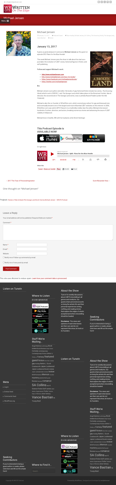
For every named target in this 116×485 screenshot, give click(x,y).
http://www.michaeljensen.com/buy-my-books (58, 77)
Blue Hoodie (70, 35)
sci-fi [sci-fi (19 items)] (49, 385)
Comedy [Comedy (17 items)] (35, 351)
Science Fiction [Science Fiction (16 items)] (37, 389)
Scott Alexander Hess (101, 181)
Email (5, 249)
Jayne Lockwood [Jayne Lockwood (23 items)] (47, 366)
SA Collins (87, 35)
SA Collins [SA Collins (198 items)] (39, 385)
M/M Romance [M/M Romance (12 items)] (37, 375)
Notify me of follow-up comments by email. (20, 257)
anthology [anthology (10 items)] (45, 346)
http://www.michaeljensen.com (53, 74)
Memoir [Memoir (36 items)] (45, 374)
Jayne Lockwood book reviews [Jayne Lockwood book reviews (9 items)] (40, 372)
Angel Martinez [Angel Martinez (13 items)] (37, 346)
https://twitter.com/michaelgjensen (54, 82)
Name (5, 245)
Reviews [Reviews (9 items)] (39, 381)
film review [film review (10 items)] (50, 361)
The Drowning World (97, 35)
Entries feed (8, 392)
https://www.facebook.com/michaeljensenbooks (59, 79)
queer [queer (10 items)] (48, 378)
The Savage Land (109, 35)
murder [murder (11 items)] (52, 375)
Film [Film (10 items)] (46, 361)
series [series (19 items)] (49, 389)
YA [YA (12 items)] (54, 398)
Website (6, 254)
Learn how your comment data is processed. (49, 278)
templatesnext (105, 480)
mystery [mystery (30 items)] (35, 378)
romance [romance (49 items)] (46, 380)
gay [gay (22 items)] (33, 364)
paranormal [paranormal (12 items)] (43, 378)
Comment (7, 223)
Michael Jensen (79, 35)
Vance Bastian (41, 38)
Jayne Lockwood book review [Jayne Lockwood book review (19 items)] (43, 369)
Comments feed (10, 396)
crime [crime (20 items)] (49, 353)
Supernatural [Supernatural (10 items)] (40, 391)
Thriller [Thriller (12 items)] (46, 391)
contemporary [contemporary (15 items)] (43, 351)
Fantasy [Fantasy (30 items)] (40, 357)
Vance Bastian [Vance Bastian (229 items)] (42, 397)
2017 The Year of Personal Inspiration (20, 181)
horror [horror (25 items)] (42, 363)
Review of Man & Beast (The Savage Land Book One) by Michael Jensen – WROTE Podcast (37, 200)
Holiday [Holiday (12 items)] (37, 363)
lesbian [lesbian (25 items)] (51, 372)
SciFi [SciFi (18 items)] (44, 389)
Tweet (40, 169)
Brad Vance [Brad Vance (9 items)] (50, 348)
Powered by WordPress (74, 480)
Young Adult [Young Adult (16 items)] (36, 401)
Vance (51, 38)
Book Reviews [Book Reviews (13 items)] (41, 348)
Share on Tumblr (50, 169)
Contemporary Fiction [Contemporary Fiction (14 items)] (39, 353)
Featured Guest (58, 35)
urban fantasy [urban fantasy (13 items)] (46, 394)
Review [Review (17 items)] (34, 381)
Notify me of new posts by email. (16, 263)
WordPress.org (9, 401)
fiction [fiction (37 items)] (41, 360)
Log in (6, 387)
